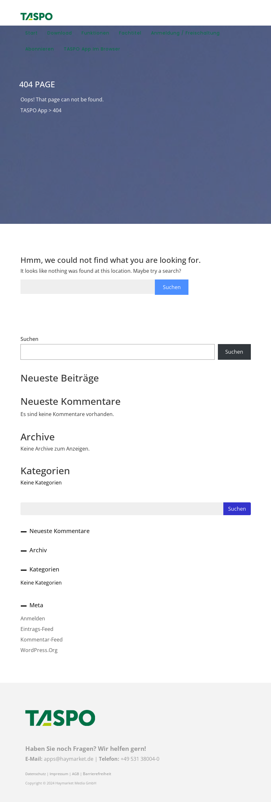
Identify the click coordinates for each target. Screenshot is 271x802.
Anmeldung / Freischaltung (185, 33)
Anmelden (32, 618)
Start (31, 33)
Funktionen (95, 33)
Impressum (59, 774)
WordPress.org (39, 650)
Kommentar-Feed (41, 639)
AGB (75, 774)
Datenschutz (35, 774)
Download (59, 33)
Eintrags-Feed (36, 629)
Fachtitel (130, 33)
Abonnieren (39, 49)
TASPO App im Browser (92, 49)
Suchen (29, 338)
